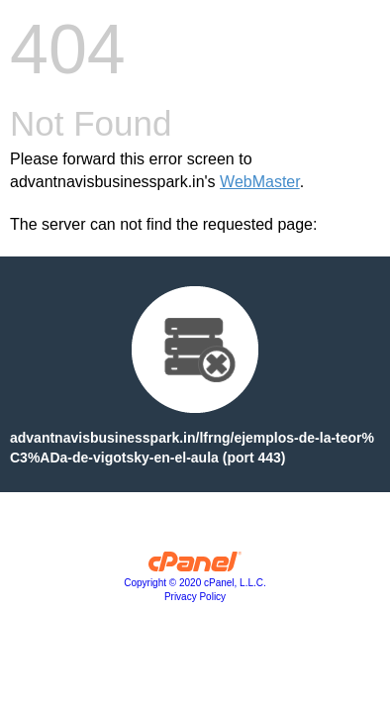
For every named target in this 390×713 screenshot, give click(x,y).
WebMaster (260, 181)
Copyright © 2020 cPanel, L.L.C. (195, 582)
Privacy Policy (195, 596)
